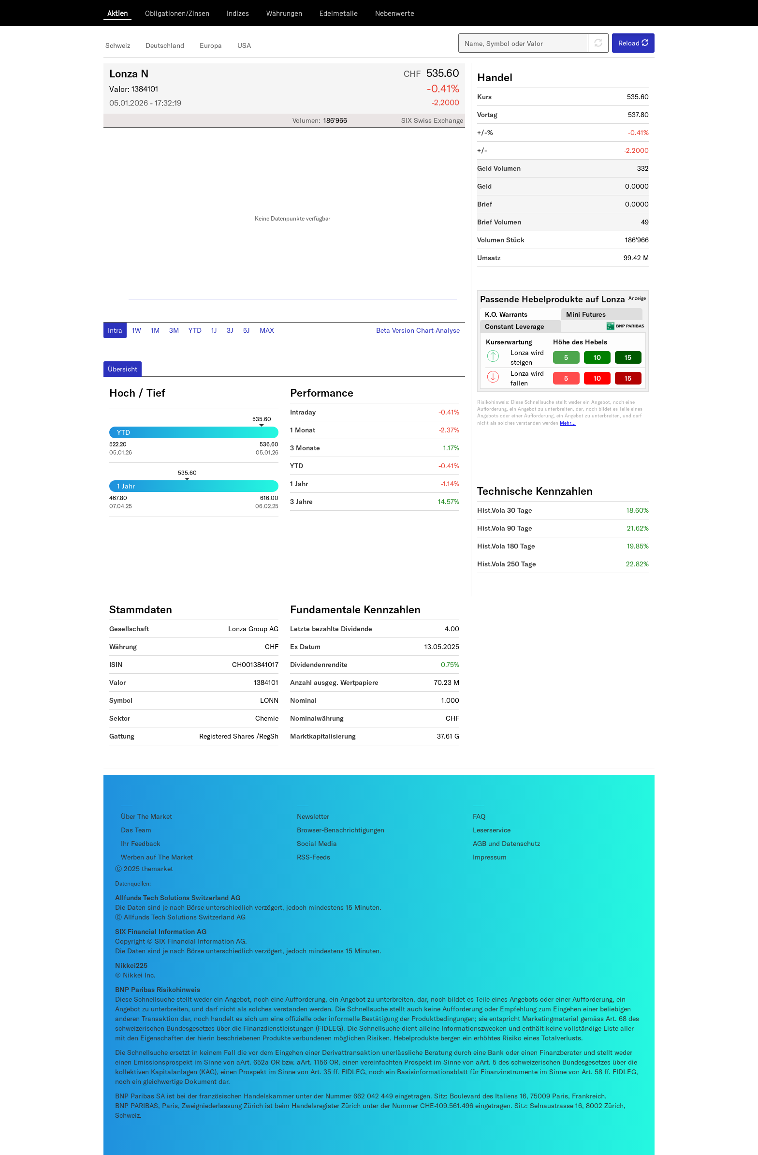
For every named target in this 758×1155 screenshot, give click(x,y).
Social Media (317, 843)
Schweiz (117, 45)
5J (246, 330)
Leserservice (491, 830)
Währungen (284, 13)
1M (155, 330)
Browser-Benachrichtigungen (340, 830)
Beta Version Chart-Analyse (418, 330)
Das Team (136, 830)
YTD (195, 330)
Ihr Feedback (140, 843)
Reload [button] (633, 43)
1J (214, 330)
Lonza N (129, 73)
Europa (211, 45)
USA (244, 45)
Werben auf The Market (157, 857)
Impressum (490, 857)
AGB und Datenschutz (506, 843)
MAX (267, 330)
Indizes (238, 13)
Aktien (117, 13)
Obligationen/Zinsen (177, 13)
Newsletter (313, 816)
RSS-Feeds (313, 857)
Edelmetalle (339, 13)
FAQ (479, 816)
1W (136, 330)
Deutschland (165, 45)
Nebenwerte (394, 13)
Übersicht (122, 369)
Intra (115, 330)
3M (174, 330)
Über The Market (146, 816)
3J (230, 330)
